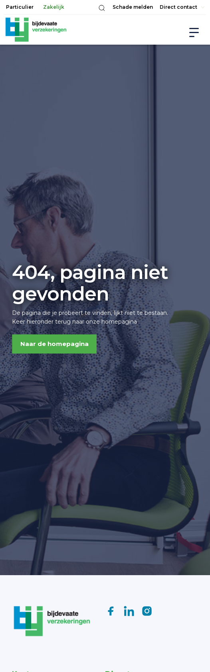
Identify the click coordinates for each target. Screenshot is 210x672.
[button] (102, 8)
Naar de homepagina (54, 344)
